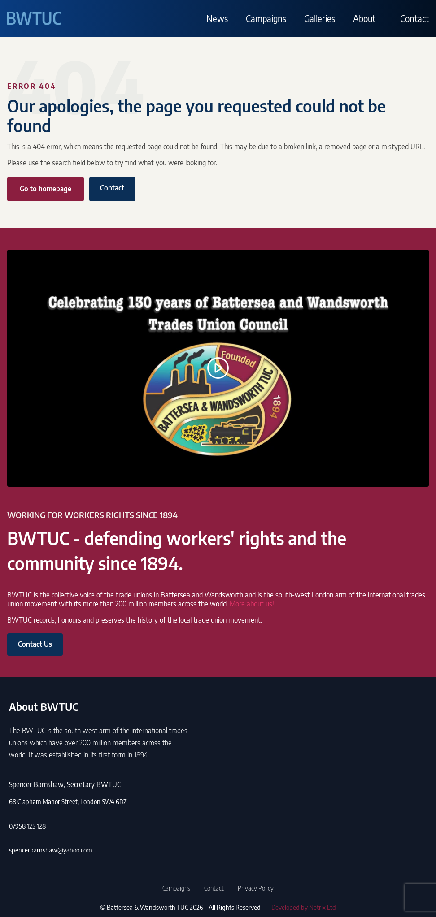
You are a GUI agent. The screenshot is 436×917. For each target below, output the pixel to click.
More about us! (252, 603)
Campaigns (266, 18)
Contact (414, 18)
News (217, 18)
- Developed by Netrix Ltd (301, 907)
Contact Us (35, 644)
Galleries (319, 18)
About (364, 18)
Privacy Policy (256, 888)
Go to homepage (45, 188)
